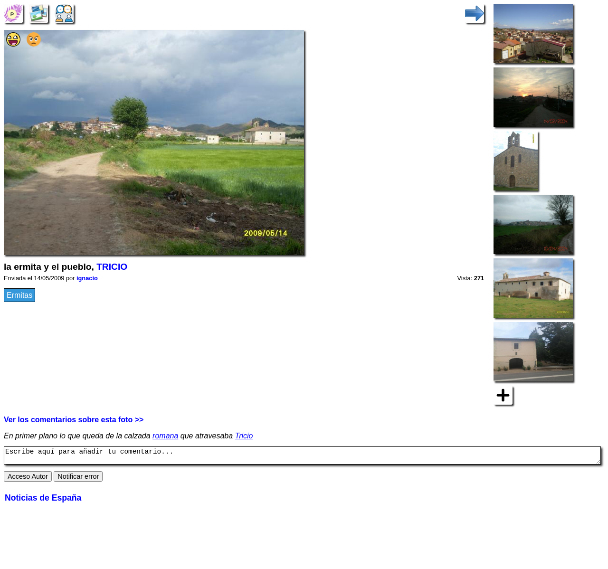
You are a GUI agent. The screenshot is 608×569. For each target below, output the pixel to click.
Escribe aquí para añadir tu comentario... (302, 456)
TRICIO (111, 267)
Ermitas (19, 295)
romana (165, 436)
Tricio (244, 436)
